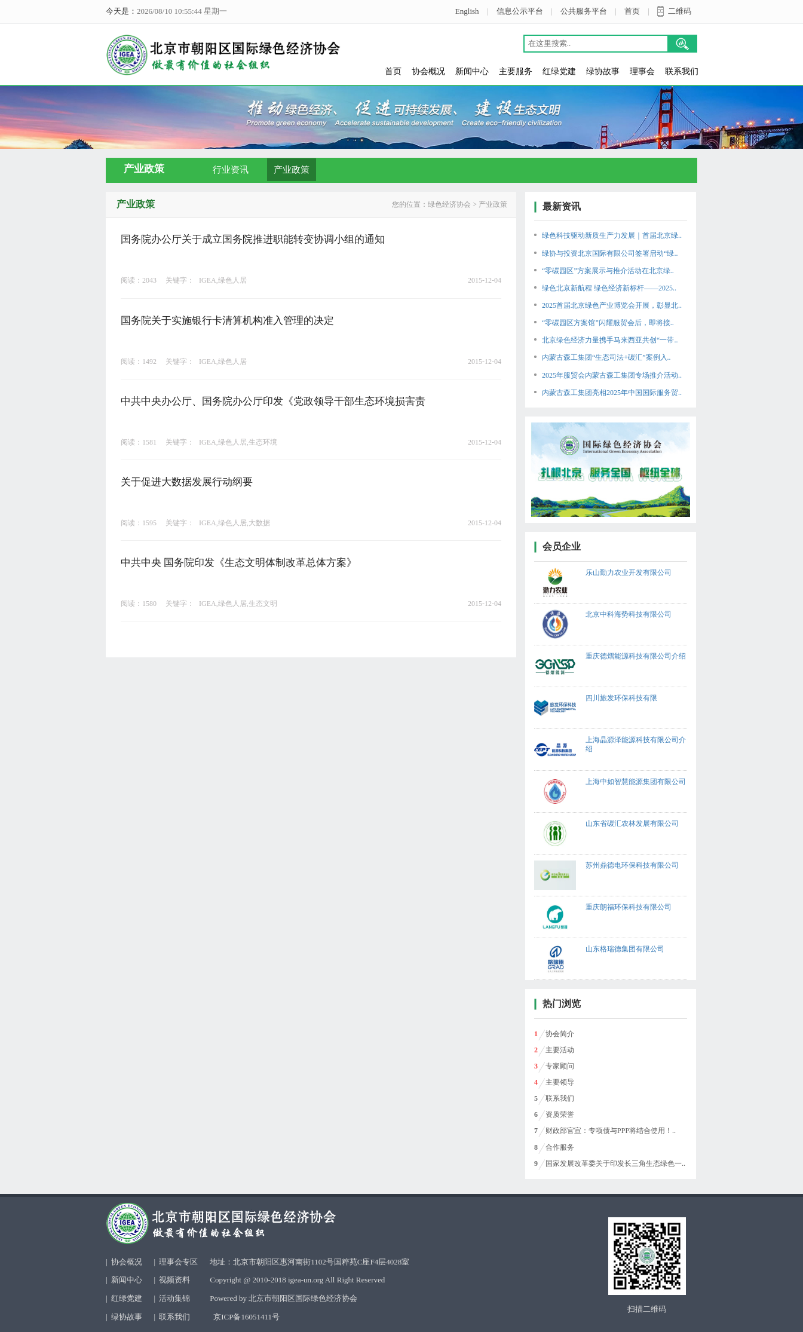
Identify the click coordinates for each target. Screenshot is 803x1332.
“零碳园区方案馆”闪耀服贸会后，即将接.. (608, 323)
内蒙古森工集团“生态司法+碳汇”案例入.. (606, 357)
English (467, 11)
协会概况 (428, 71)
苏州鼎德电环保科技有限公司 (632, 865)
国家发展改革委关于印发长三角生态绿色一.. (615, 1163)
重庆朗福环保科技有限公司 (629, 907)
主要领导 (559, 1082)
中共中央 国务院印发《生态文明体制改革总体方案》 (239, 562)
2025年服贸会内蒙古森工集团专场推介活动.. (612, 375)
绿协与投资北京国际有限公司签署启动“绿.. (610, 253)
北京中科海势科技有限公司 (629, 614)
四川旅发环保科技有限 (621, 698)
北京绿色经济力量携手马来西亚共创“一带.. (610, 340)
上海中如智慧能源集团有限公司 (636, 781)
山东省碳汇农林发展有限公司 (632, 823)
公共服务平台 (583, 11)
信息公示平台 (519, 11)
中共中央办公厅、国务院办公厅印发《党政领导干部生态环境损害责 (273, 401)
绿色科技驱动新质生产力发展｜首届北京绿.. (612, 235)
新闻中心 (472, 71)
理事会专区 (178, 1261)
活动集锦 (174, 1298)
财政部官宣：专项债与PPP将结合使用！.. (610, 1130)
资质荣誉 (559, 1114)
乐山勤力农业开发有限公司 (629, 572)
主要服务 (515, 71)
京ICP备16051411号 (246, 1316)
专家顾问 (559, 1066)
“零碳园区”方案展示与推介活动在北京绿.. (608, 271)
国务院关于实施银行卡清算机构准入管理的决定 (227, 320)
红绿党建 (559, 71)
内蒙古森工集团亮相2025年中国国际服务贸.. (612, 392)
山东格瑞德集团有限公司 (625, 949)
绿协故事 (603, 71)
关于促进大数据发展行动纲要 (187, 482)
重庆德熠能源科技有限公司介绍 (636, 656)
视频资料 (174, 1279)
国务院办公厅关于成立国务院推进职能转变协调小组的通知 (253, 239)
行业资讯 (231, 169)
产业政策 (291, 169)
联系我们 (681, 71)
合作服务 (559, 1147)
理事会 (642, 71)
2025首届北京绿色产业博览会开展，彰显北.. (612, 305)
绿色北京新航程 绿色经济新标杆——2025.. (609, 288)
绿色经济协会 (449, 204)
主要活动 (559, 1050)
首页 (632, 11)
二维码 (679, 11)
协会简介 (559, 1034)
